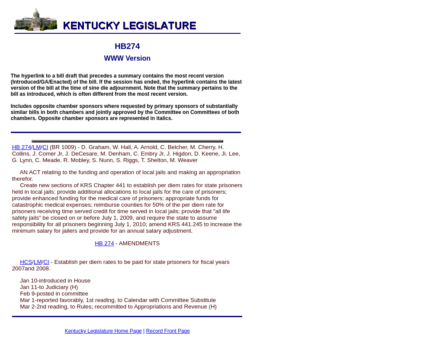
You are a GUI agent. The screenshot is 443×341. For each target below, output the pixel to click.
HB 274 (21, 147)
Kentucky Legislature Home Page (103, 331)
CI (45, 147)
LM (37, 147)
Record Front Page (168, 331)
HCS (26, 262)
